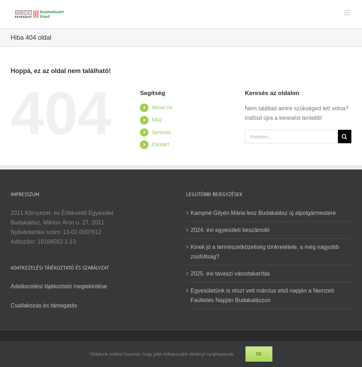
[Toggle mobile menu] (347, 12)
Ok (259, 354)
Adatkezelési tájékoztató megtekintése (59, 286)
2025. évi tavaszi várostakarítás (230, 274)
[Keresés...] (291, 136)
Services (161, 132)
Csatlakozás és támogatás (44, 305)
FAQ (157, 120)
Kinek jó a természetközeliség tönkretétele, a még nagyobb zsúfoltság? (265, 252)
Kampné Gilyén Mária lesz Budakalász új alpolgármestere (263, 213)
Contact (160, 144)
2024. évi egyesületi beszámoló (230, 230)
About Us (162, 107)
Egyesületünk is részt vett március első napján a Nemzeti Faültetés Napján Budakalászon (262, 295)
